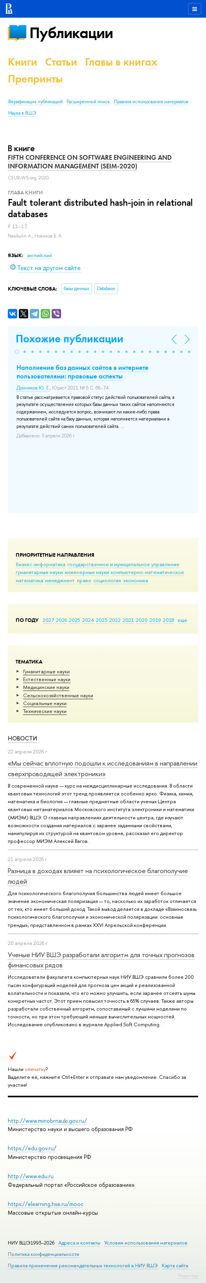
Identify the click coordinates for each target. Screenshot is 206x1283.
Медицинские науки (46, 687)
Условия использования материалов (146, 1242)
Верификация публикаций (35, 102)
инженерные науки (87, 572)
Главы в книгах (121, 62)
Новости (22, 738)
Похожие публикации (69, 338)
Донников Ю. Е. (33, 388)
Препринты (35, 79)
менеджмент (60, 580)
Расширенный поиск (88, 102)
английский (39, 255)
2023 (101, 619)
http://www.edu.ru (31, 1176)
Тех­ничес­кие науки (45, 711)
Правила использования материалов (151, 102)
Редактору (188, 1275)
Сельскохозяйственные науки (58, 695)
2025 (74, 619)
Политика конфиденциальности (43, 1254)
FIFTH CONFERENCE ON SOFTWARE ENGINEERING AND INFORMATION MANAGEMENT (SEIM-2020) (90, 161)
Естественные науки (46, 679)
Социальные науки (45, 703)
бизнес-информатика (40, 564)
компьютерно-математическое (147, 572)
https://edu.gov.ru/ (32, 1148)
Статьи (61, 62)
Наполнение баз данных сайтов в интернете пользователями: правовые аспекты (82, 371)
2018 (168, 619)
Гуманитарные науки (46, 671)
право (84, 580)
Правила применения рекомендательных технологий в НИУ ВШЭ (83, 1265)
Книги (22, 62)
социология (107, 580)
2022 (115, 619)
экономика (135, 580)
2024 (88, 619)
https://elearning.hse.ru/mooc (45, 1204)
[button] (17, 352)
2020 (142, 619)
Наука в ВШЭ (22, 113)
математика (29, 580)
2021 (128, 619)
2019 (155, 619)
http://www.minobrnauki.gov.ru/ (47, 1120)
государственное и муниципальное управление (123, 564)
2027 (48, 619)
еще (182, 619)
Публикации (71, 33)
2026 (61, 619)
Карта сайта (175, 1265)
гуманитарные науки (39, 572)
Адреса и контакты (79, 1242)
